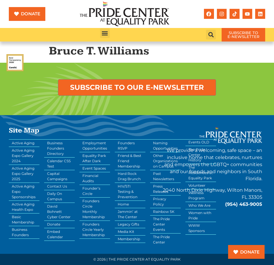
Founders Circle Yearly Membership (93, 229)
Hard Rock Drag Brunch (129, 176)
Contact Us (57, 186)
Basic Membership (23, 219)
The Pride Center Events (161, 224)
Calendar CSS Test (59, 163)
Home (123, 204)
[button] (105, 33)
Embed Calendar (55, 234)
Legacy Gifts (128, 224)
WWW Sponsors (196, 228)
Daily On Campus (54, 196)
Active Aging (23, 143)
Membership (129, 239)
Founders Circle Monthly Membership (93, 209)
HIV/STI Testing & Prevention (127, 191)
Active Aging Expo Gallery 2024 (23, 155)
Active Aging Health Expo (23, 207)
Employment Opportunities (94, 145)
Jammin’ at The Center (128, 214)
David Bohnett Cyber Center (59, 211)
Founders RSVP (126, 145)
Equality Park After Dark (94, 158)
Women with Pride (199, 215)
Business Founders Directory (55, 148)
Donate (53, 224)
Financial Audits (90, 178)
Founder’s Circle (91, 191)
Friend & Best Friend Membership (129, 160)
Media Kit (126, 231)
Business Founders (20, 232)
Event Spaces (94, 168)
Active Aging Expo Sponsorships (24, 191)
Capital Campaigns (57, 176)
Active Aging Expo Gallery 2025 (23, 173)
